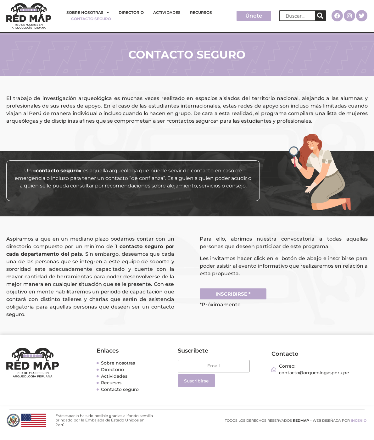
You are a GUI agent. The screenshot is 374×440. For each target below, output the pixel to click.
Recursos (201, 12)
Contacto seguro (91, 18)
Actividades (167, 12)
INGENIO (358, 420)
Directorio (131, 12)
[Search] (320, 15)
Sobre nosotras (87, 12)
